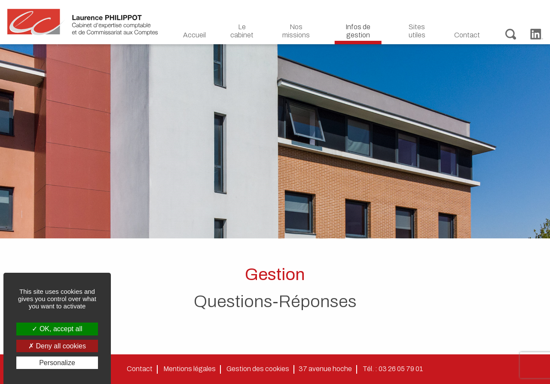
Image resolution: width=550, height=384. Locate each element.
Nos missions (296, 31)
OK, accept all (57, 328)
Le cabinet (242, 31)
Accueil (194, 35)
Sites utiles (417, 31)
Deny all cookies (57, 346)
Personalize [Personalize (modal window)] (57, 362)
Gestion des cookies (257, 368)
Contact (467, 35)
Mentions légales (189, 368)
